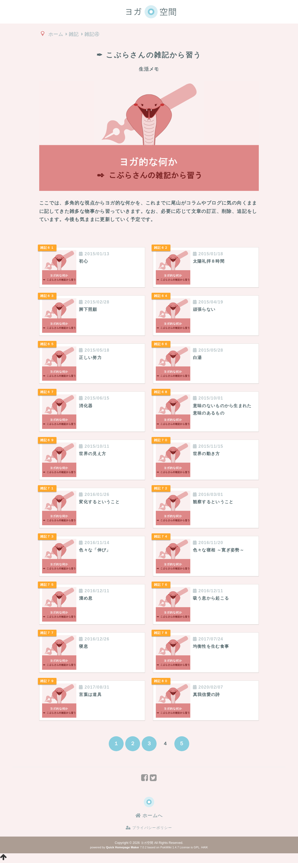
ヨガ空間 (147, 844)
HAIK (204, 848)
